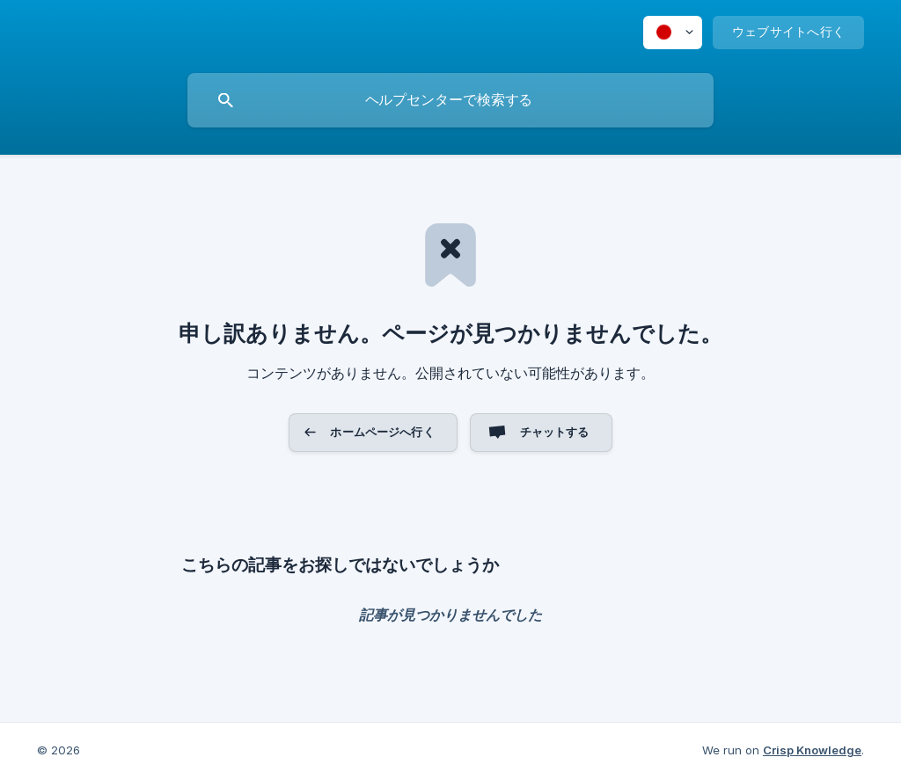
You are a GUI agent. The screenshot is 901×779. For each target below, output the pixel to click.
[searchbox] (450, 100)
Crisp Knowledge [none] (812, 750)
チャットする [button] (555, 432)
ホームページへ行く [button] (382, 432)
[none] (672, 32)
